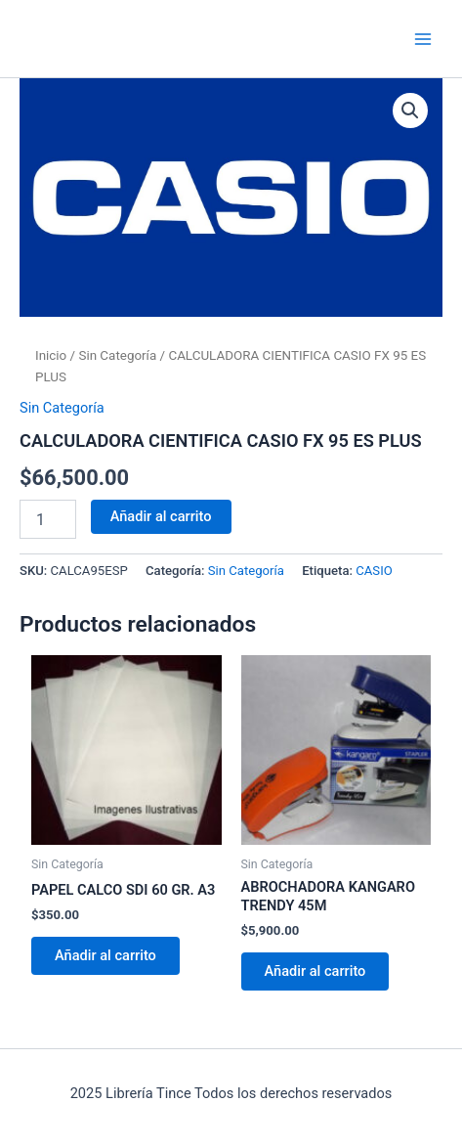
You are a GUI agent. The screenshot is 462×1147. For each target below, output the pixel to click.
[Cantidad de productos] (48, 519)
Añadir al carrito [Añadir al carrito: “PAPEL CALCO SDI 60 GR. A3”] (105, 955)
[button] (410, 110)
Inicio (50, 355)
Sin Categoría (117, 355)
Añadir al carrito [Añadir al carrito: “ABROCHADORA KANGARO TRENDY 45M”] (315, 971)
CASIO (374, 570)
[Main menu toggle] (422, 38)
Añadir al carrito (161, 516)
